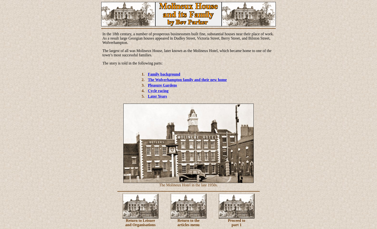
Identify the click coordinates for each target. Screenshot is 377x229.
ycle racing (160, 91)
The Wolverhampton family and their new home (187, 80)
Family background (164, 74)
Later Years (157, 96)
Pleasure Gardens (162, 85)
